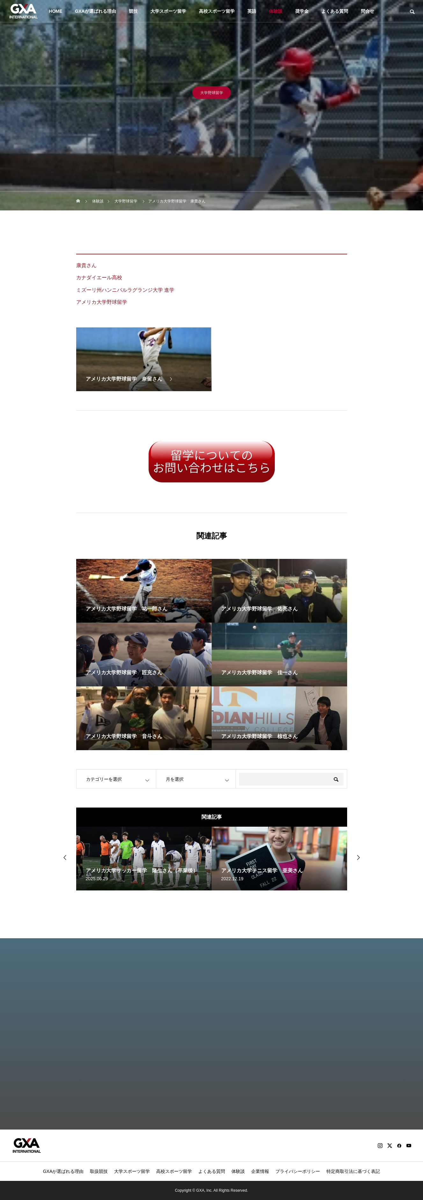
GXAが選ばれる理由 (95, 11)
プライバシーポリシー (297, 1171)
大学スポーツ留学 (168, 11)
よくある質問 (334, 11)
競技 (133, 11)
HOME (55, 11)
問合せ (367, 11)
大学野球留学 (211, 94)
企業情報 (260, 1171)
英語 (251, 11)
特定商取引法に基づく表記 (353, 1171)
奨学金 (302, 11)
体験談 (275, 11)
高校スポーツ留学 (217, 11)
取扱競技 (99, 1171)
